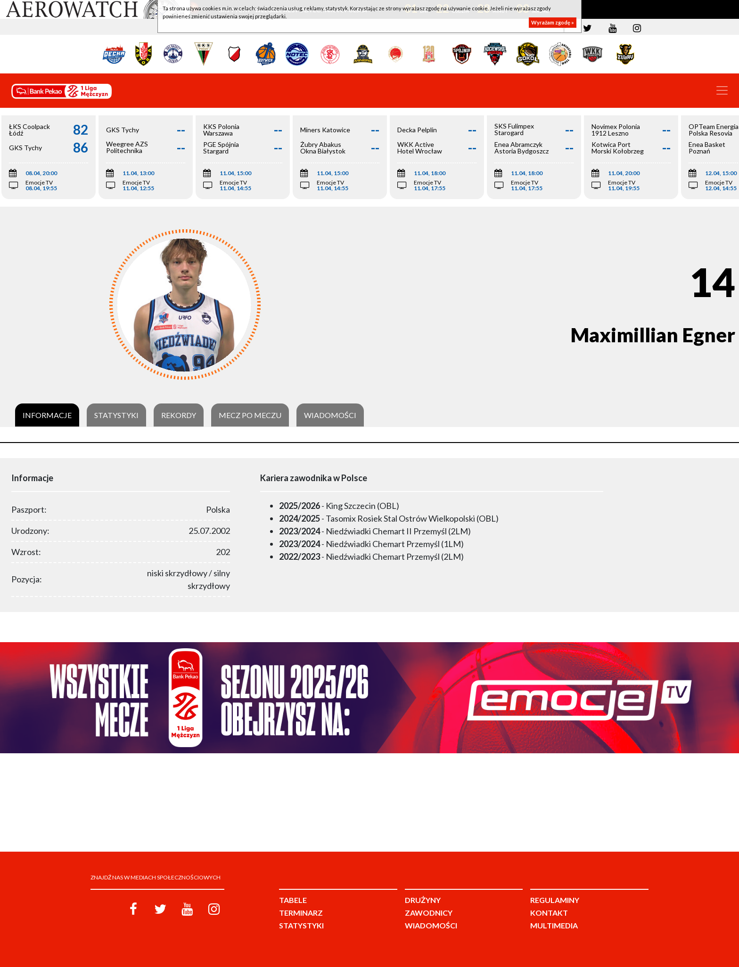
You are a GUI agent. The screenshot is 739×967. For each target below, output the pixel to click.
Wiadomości (330, 415)
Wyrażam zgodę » (552, 22)
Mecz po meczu (250, 415)
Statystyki (116, 415)
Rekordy (178, 415)
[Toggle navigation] (722, 90)
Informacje (47, 415)
